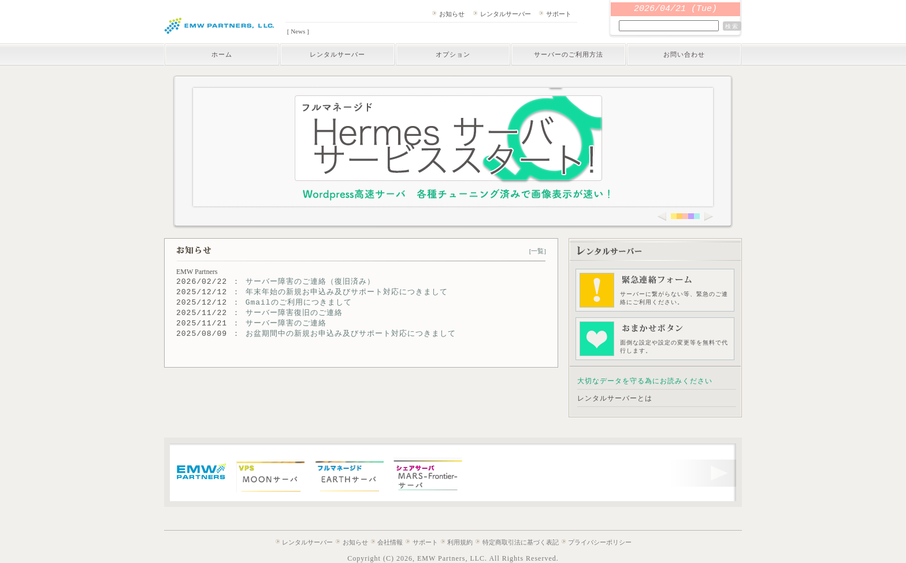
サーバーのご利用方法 (568, 54)
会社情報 (390, 542)
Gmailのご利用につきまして (299, 302)
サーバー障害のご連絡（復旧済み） (310, 281)
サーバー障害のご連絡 (286, 323)
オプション (453, 54)
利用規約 (460, 542)
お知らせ (452, 13)
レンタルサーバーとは (614, 398)
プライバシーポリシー (600, 542)
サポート (558, 13)
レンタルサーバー (505, 13)
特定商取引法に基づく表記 (520, 542)
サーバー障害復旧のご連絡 (294, 313)
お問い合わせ (684, 54)
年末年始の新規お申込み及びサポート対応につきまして (347, 292)
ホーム (221, 54)
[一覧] (537, 250)
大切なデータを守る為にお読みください (644, 381)
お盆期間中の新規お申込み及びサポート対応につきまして (351, 333)
